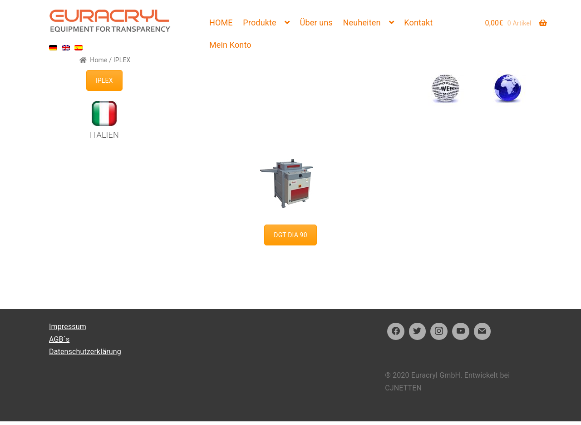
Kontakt (418, 22)
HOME (221, 22)
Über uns (316, 22)
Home (98, 60)
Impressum (67, 326)
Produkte (259, 22)
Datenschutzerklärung (85, 351)
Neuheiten (362, 22)
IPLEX (104, 80)
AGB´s (59, 339)
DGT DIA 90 (290, 235)
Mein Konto (230, 45)
